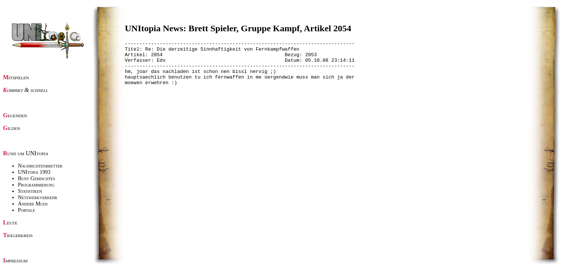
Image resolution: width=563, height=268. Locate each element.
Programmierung (36, 185)
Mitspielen (16, 77)
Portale (26, 210)
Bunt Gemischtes (36, 178)
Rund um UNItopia (25, 153)
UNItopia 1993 (34, 172)
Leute (10, 222)
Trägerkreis (18, 235)
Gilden (11, 128)
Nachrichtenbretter (40, 166)
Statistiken (30, 191)
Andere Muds (33, 204)
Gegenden (15, 115)
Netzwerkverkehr (37, 197)
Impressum (15, 260)
